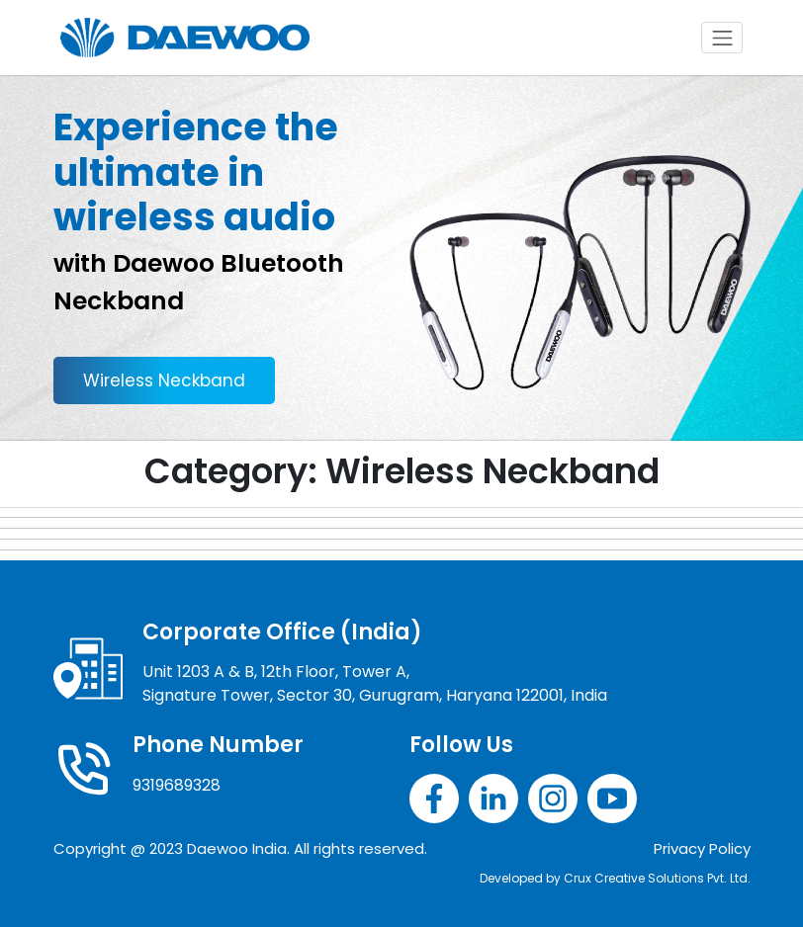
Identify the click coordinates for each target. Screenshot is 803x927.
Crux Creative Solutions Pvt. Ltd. (657, 878)
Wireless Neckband (164, 380)
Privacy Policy (702, 848)
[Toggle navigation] (722, 37)
